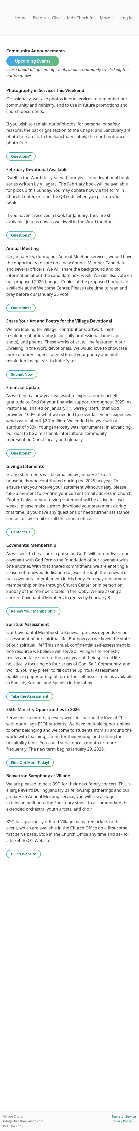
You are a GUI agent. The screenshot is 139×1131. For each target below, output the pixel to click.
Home (21, 18)
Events (39, 18)
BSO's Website (23, 853)
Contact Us (20, 531)
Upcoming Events (33, 61)
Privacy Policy (122, 1121)
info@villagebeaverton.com (23, 1121)
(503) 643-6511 (14, 1126)
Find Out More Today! (30, 762)
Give (56, 18)
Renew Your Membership (33, 611)
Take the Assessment (29, 696)
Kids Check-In (80, 18)
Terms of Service (124, 1116)
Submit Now (22, 374)
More (107, 18)
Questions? (21, 156)
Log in (127, 18)
